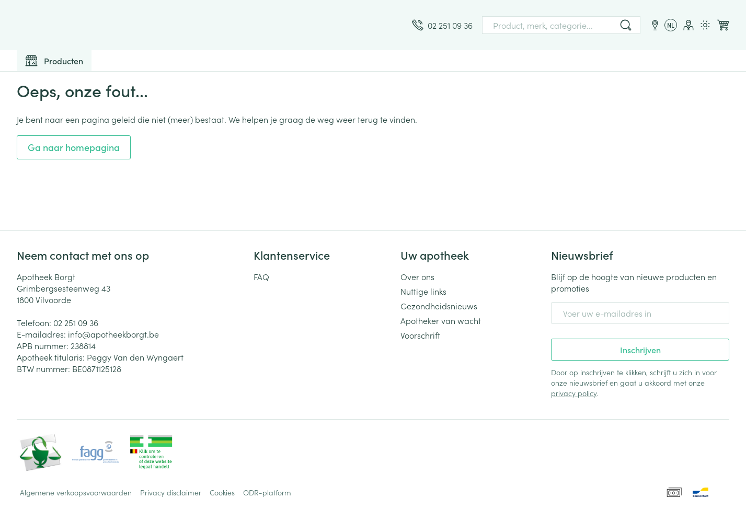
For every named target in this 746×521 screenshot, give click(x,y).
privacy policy (573, 393)
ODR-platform (267, 492)
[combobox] (561, 25)
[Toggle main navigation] (54, 60)
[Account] (688, 25)
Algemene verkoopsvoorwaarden (76, 492)
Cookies (222, 492)
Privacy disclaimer (170, 492)
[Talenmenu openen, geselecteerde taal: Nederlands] (670, 25)
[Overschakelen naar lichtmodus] (705, 25)
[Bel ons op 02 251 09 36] (442, 25)
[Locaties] (655, 25)
